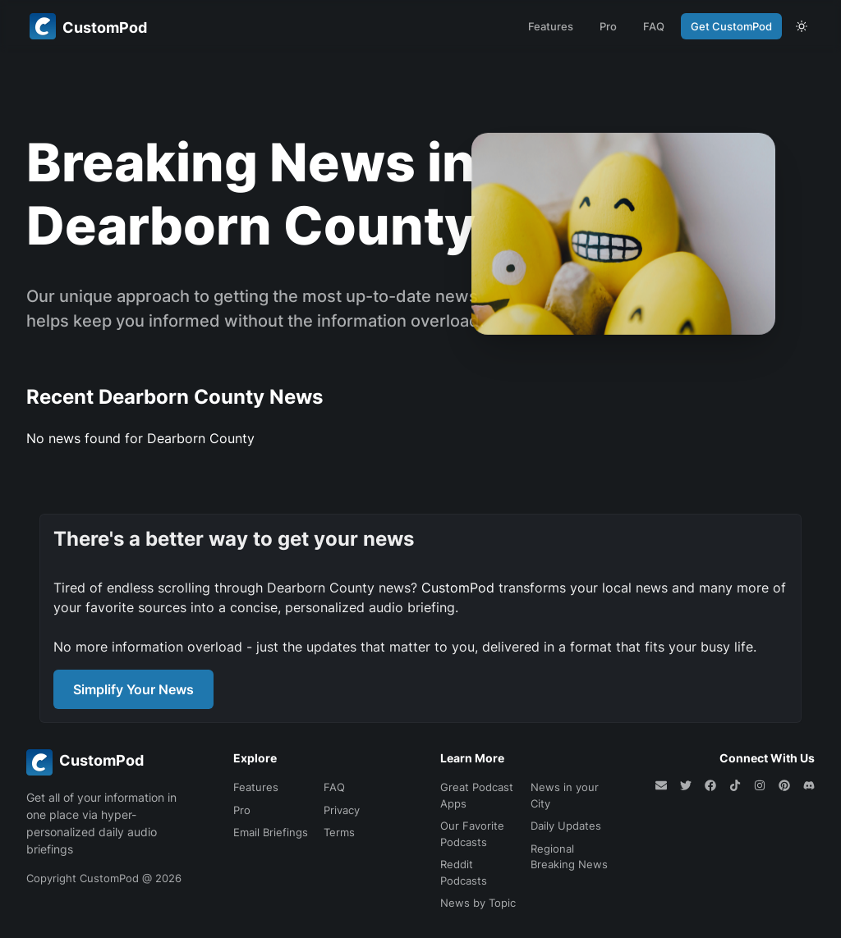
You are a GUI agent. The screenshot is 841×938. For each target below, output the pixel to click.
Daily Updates (566, 825)
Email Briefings (270, 832)
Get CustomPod (731, 26)
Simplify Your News (133, 689)
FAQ (653, 26)
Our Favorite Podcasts (472, 834)
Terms (339, 832)
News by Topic (478, 902)
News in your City (565, 795)
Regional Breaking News (569, 857)
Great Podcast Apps (476, 795)
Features (550, 26)
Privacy (342, 810)
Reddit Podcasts (463, 872)
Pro (608, 26)
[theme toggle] (801, 26)
